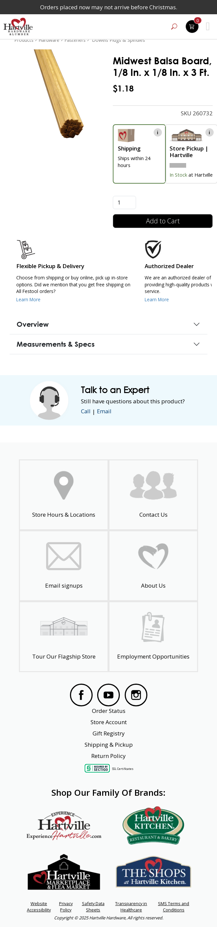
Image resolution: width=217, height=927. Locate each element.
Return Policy (108, 756)
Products (24, 40)
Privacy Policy (66, 906)
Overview (33, 324)
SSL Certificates (122, 768)
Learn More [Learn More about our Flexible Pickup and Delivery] (28, 299)
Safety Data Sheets (93, 906)
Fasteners (75, 40)
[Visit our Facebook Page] (81, 695)
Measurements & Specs (56, 344)
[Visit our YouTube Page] (108, 695)
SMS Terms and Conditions (173, 906)
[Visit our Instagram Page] (136, 695)
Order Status (108, 711)
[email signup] (64, 565)
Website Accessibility (39, 906)
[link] (59, 94)
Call (86, 411)
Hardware (48, 40)
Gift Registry (109, 733)
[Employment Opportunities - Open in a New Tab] (153, 636)
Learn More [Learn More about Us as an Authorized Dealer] (157, 299)
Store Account (109, 722)
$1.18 (123, 88)
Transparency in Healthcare (131, 906)
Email (104, 411)
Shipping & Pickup (109, 744)
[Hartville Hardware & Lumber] (18, 26)
